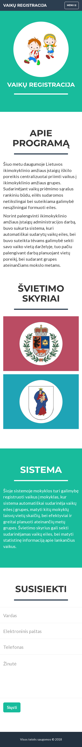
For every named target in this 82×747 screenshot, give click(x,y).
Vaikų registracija (25, 5)
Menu (73, 6)
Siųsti (12, 707)
